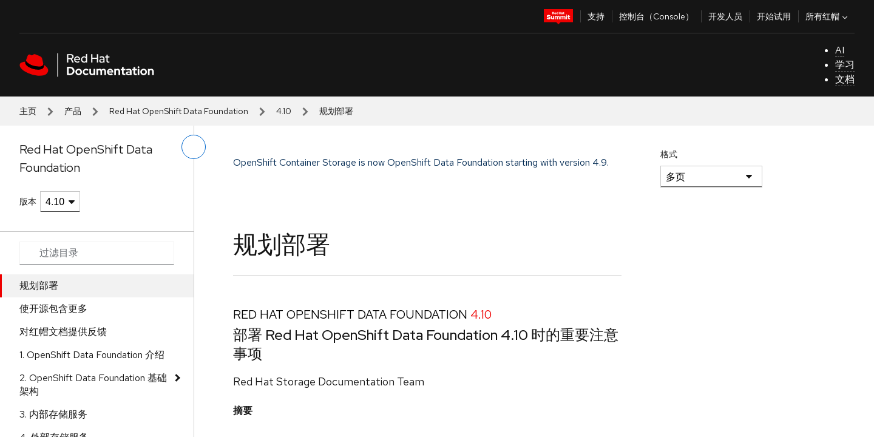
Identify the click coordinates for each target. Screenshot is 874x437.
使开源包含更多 (53, 308)
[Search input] (96, 253)
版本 (27, 201)
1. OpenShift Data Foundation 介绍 (91, 354)
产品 (72, 111)
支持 (596, 16)
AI (839, 50)
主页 (27, 111)
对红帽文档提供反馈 (63, 331)
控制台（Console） (656, 16)
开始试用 (774, 16)
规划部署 (38, 285)
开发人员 (725, 16)
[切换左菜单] (193, 147)
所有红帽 (827, 16)
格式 (668, 154)
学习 (845, 64)
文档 (845, 79)
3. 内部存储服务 (53, 414)
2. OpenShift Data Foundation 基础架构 (93, 384)
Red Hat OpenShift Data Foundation (178, 111)
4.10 (283, 111)
